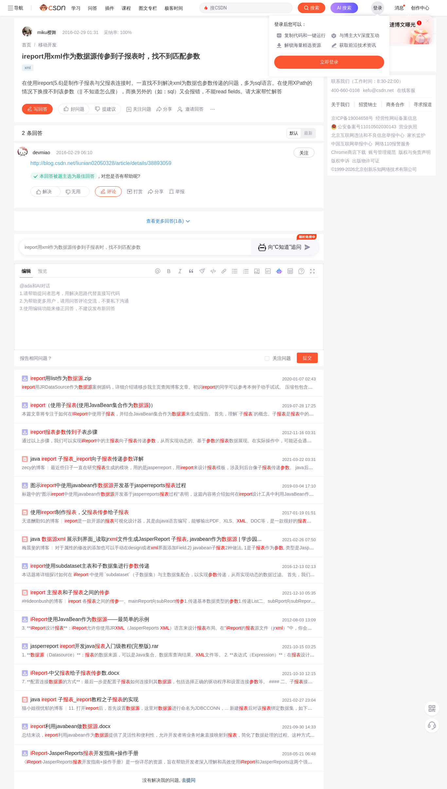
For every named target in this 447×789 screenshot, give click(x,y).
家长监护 (416, 135)
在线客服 (406, 90)
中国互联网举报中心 (351, 143)
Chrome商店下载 (348, 152)
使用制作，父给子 (79, 512)
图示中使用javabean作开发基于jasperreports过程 (108, 485)
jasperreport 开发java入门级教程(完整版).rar (94, 646)
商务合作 (395, 104)
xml (28, 67)
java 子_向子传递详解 (87, 459)
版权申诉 (340, 160)
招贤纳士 (368, 104)
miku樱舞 (46, 32)
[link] (26, 44)
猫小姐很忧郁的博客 (42, 708)
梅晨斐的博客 (35, 547)
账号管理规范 (382, 152)
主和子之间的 (70, 592)
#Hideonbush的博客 (42, 601)
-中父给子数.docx (74, 673)
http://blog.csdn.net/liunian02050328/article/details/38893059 (100, 163)
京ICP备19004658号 (352, 118)
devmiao (41, 152)
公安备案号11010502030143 (367, 126)
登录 (377, 7)
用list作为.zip (60, 378)
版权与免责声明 (415, 152)
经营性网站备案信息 (396, 118)
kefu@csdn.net (378, 90)
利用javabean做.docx (70, 726)
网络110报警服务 (392, 143)
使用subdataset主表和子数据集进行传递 (90, 566)
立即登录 (329, 62)
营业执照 (408, 126)
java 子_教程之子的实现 (84, 699)
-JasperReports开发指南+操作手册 (84, 753)
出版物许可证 (366, 160)
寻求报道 (423, 104)
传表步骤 (64, 432)
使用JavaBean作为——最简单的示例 (89, 619)
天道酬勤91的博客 (40, 520)
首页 (26, 44)
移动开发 (47, 44)
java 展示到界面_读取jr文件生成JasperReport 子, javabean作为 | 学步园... (146, 539)
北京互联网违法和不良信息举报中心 (367, 135)
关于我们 (340, 104)
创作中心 (420, 7)
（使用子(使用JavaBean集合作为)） (93, 405)
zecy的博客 (33, 467)
